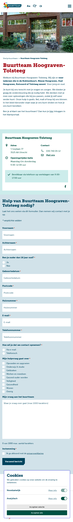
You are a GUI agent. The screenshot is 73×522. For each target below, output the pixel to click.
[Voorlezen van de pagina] (40, 6)
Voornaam (8, 228)
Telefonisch (11, 353)
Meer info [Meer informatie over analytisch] (52, 498)
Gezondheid (12, 384)
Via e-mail (11, 349)
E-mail (6, 315)
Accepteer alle (37, 513)
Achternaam (9, 243)
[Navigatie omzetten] (67, 6)
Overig (9, 391)
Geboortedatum (11, 271)
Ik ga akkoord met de (24, 453)
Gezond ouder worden (17, 377)
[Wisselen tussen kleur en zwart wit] (35, 6)
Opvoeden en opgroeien (17, 363)
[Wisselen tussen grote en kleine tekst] (28, 6)
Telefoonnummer (12, 330)
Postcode (8, 286)
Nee (8, 266)
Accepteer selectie (36, 507)
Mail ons (50, 155)
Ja (7, 262)
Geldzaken (11, 370)
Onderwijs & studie (15, 367)
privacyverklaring (35, 453)
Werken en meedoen (16, 374)
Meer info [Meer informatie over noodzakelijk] (52, 490)
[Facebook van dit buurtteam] (65, 186)
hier (51, 111)
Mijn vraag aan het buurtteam (18, 397)
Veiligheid (11, 381)
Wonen (9, 388)
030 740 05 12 (53, 151)
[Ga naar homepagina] (12, 6)
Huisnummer (9, 300)
